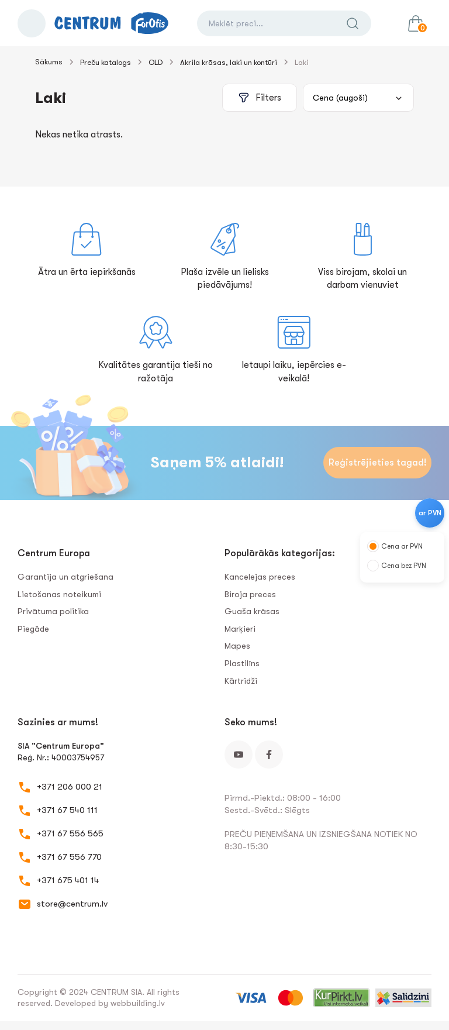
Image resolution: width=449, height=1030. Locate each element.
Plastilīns (242, 663)
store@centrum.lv (72, 903)
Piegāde (33, 628)
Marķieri (239, 628)
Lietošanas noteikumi (59, 594)
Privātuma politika (53, 611)
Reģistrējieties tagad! (378, 462)
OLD (155, 62)
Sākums (49, 61)
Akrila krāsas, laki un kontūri (228, 62)
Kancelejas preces (259, 576)
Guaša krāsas (251, 611)
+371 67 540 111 (67, 810)
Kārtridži (240, 680)
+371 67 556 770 (69, 857)
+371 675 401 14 (68, 880)
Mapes (237, 645)
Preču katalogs (105, 62)
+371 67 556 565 (70, 833)
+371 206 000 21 (69, 786)
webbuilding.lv (137, 1003)
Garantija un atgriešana (65, 576)
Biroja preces (250, 594)
